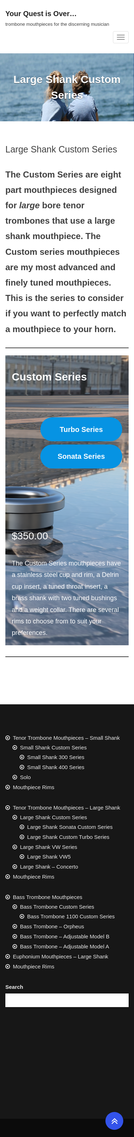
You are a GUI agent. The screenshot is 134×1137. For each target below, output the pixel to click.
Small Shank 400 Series (55, 767)
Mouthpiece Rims (33, 787)
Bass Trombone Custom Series (57, 907)
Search (14, 987)
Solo (25, 777)
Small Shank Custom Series (53, 747)
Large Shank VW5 (49, 857)
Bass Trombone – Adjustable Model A (64, 946)
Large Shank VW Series (48, 847)
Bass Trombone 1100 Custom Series (71, 916)
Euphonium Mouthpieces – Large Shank (60, 956)
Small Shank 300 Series (55, 757)
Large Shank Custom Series (53, 817)
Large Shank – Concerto (49, 867)
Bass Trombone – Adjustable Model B (64, 936)
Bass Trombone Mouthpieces (47, 897)
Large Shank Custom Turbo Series (68, 837)
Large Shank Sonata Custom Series (70, 827)
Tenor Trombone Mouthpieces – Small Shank (66, 738)
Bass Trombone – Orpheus (52, 926)
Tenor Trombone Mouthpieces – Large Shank (66, 808)
